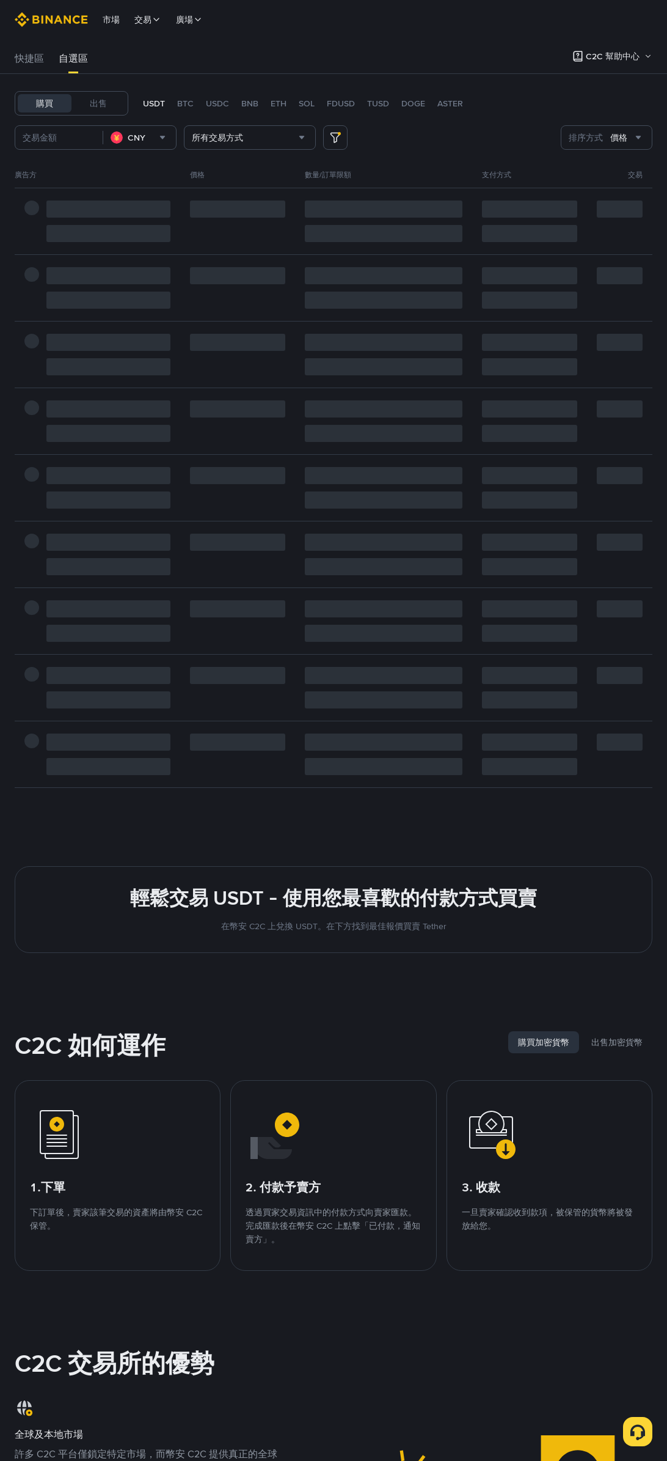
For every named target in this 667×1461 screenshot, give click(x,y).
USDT (154, 103)
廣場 (189, 19)
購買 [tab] (44, 103)
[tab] (29, 58)
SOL (307, 103)
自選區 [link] (73, 58)
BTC (185, 103)
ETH (278, 103)
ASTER (450, 103)
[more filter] (335, 137)
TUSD (378, 103)
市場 (111, 19)
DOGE (413, 103)
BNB (249, 103)
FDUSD (341, 103)
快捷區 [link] (29, 58)
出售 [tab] (98, 103)
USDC (217, 103)
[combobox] (140, 137)
